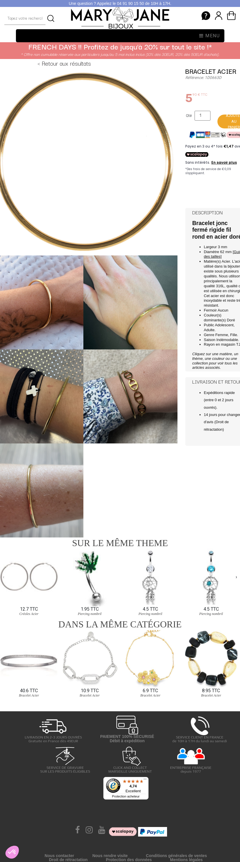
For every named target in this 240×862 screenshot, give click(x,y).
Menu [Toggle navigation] (209, 35)
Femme (221, 335)
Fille (233, 335)
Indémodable (227, 340)
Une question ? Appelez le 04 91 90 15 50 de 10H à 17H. (120, 3)
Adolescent (224, 325)
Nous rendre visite (110, 855)
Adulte (209, 330)
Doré (231, 320)
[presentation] (3, 577)
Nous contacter (59, 855)
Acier (225, 261)
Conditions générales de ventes (176, 855)
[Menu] (145, 780)
